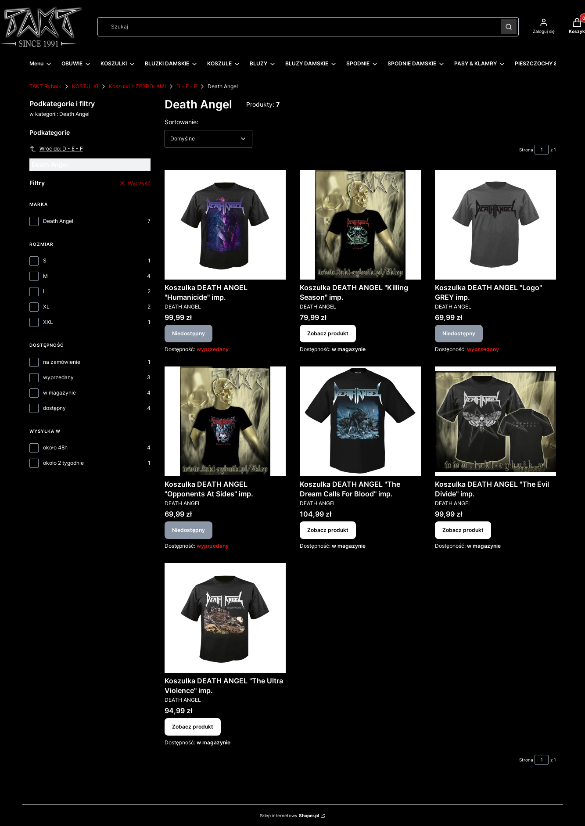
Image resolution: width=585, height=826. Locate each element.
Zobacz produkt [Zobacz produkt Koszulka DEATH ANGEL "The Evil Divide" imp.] (463, 530)
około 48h (55, 447)
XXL (48, 322)
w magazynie (59, 392)
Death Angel (58, 221)
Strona (526, 149)
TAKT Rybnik (45, 86)
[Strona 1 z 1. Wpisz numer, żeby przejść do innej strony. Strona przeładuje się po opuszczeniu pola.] (542, 149)
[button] (509, 26)
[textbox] (208, 138)
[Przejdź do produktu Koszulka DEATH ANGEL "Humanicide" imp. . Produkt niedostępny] (225, 225)
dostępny (54, 408)
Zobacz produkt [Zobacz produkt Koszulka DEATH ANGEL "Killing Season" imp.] (327, 333)
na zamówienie (61, 362)
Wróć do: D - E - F (56, 148)
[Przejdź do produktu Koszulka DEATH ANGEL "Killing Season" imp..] (360, 225)
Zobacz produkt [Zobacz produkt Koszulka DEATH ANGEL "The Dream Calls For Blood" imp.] (327, 530)
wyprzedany (58, 377)
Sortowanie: (181, 122)
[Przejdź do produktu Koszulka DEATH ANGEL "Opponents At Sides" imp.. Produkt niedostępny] (225, 421)
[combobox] (296, 27)
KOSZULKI (85, 86)
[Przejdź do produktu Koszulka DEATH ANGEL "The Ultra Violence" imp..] (225, 618)
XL (46, 306)
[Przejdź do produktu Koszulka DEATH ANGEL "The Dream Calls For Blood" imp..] (360, 421)
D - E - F (186, 86)
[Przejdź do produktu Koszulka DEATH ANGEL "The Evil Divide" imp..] (495, 421)
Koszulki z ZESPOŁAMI (137, 86)
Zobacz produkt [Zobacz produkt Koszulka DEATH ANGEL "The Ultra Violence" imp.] (192, 726)
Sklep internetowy (289, 815)
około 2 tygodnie (63, 463)
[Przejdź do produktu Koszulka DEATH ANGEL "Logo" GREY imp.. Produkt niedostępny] (495, 225)
